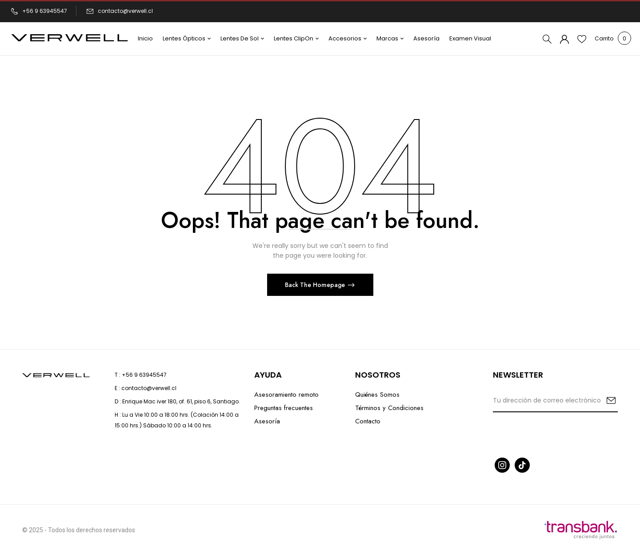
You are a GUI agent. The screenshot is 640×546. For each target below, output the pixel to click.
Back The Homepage (316, 284)
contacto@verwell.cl (125, 11)
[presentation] (560, 434)
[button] (604, 39)
